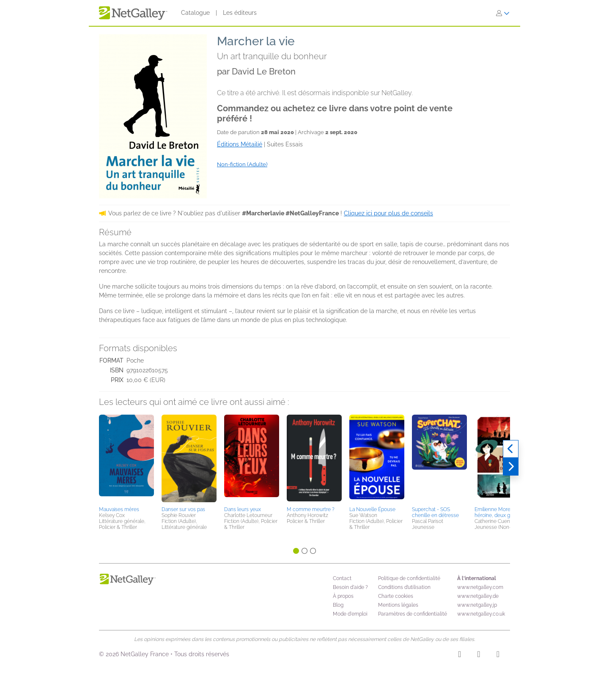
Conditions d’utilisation (404, 587)
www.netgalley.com (480, 587)
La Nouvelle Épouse (372, 509)
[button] (126, 459)
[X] (498, 655)
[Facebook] (478, 655)
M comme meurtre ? (311, 509)
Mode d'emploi (350, 614)
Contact (342, 578)
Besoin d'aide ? (350, 587)
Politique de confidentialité (409, 578)
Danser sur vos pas (183, 509)
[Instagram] (459, 655)
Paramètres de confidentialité (412, 614)
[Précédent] (510, 449)
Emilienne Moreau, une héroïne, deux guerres (501, 512)
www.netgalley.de (478, 596)
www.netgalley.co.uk (481, 614)
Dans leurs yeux (242, 509)
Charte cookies (395, 596)
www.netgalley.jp (477, 605)
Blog (338, 605)
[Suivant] (510, 467)
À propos (343, 596)
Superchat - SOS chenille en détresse (435, 512)
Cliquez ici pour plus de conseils (388, 213)
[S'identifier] (503, 13)
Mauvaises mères (119, 509)
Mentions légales (398, 605)
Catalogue (195, 12)
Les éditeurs (240, 12)
